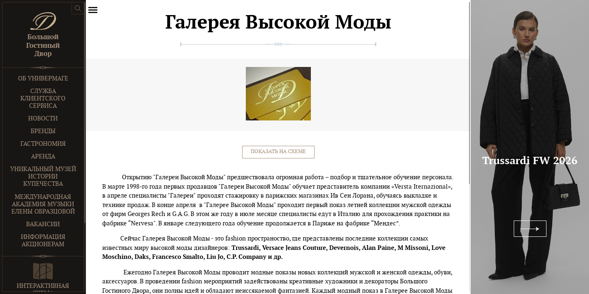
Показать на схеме (278, 152)
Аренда (43, 156)
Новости (43, 118)
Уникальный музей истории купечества (43, 176)
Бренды (43, 131)
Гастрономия (43, 143)
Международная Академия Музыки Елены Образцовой (43, 204)
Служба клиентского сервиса (42, 98)
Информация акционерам (43, 241)
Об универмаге (43, 78)
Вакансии (43, 224)
